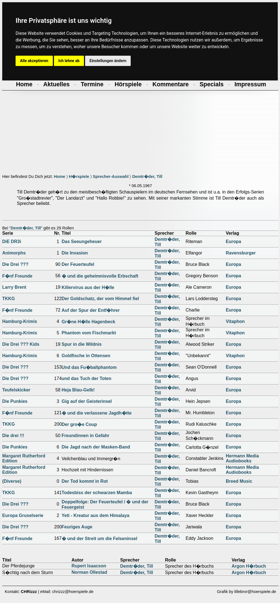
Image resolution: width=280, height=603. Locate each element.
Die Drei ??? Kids (20, 344)
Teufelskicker (16, 390)
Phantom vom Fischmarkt (89, 332)
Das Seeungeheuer (82, 241)
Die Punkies (15, 401)
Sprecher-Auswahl (111, 176)
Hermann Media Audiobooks (242, 458)
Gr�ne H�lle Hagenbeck (88, 321)
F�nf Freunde (17, 276)
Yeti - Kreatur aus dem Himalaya (96, 515)
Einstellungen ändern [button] (108, 60)
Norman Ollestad (89, 572)
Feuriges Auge (77, 526)
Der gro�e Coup (79, 424)
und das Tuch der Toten (86, 378)
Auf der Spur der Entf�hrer (91, 310)
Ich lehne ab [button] (69, 60)
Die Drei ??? (15, 264)
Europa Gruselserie (22, 515)
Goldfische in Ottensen (86, 355)
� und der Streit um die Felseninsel (99, 538)
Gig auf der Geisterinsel (87, 401)
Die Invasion (75, 253)
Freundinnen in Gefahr (86, 435)
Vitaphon (235, 321)
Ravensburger (241, 253)
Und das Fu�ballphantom (89, 367)
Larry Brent (14, 287)
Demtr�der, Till (147, 176)
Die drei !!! (13, 435)
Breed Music (239, 481)
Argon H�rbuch (249, 566)
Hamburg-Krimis (19, 321)
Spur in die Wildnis (82, 344)
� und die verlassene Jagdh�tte (97, 413)
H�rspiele (79, 176)
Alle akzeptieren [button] (34, 60)
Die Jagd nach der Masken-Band (96, 447)
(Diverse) (11, 481)
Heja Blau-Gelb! (78, 390)
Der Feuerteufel (78, 264)
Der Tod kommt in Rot (85, 481)
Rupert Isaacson (88, 565)
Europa (233, 241)
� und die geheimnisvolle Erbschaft (100, 276)
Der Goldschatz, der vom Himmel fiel (100, 298)
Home (59, 176)
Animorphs (14, 253)
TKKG (8, 298)
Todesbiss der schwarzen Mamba (97, 492)
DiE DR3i (11, 241)
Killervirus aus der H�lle (88, 287)
